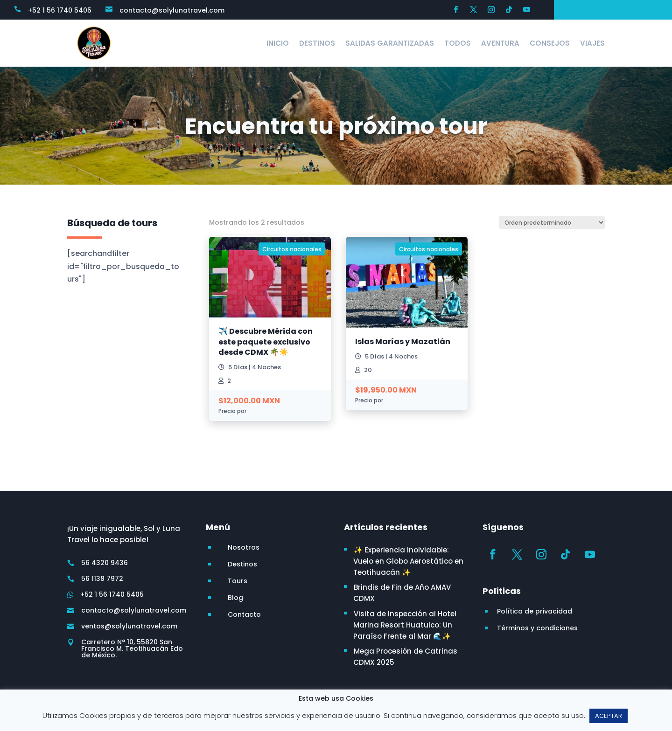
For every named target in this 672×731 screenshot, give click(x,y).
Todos (457, 43)
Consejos (550, 43)
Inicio (277, 43)
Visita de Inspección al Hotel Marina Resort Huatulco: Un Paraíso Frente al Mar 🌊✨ (404, 625)
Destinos (317, 43)
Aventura (500, 43)
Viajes (592, 43)
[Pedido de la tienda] (552, 222)
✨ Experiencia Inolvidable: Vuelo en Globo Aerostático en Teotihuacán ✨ (408, 561)
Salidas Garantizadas (389, 43)
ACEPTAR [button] (608, 715)
